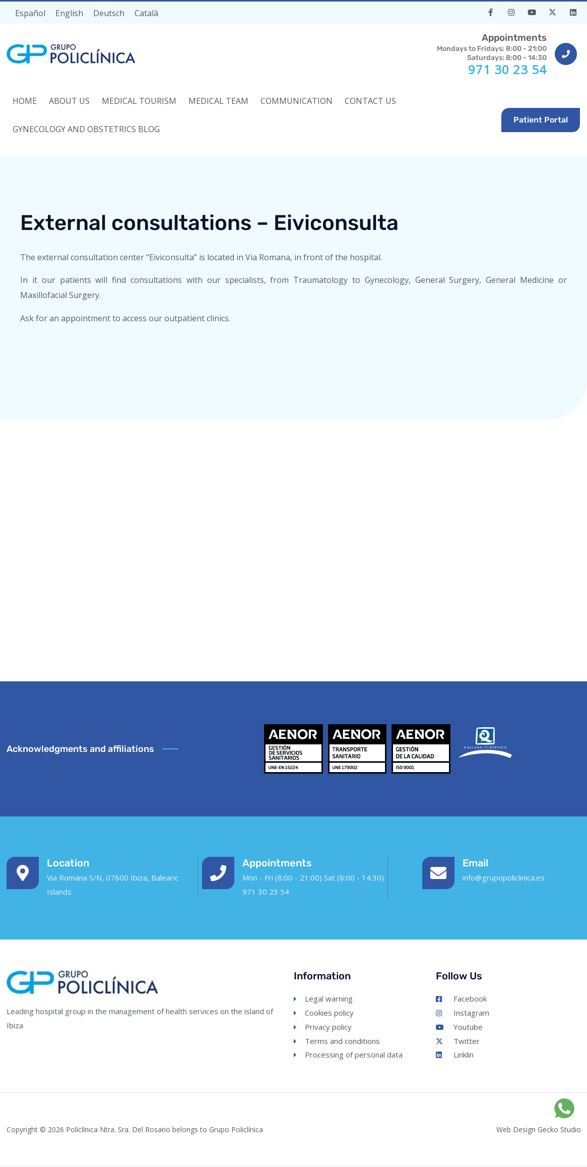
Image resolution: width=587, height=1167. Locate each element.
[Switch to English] (69, 13)
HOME (25, 100)
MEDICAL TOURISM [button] (139, 100)
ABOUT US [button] (69, 100)
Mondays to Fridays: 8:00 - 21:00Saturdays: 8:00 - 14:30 (490, 47)
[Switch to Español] (30, 13)
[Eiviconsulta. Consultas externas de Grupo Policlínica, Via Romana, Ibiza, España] (293, 545)
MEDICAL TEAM (218, 100)
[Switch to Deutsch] (108, 13)
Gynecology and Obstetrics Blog (86, 129)
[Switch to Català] (146, 13)
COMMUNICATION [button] (296, 100)
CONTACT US (370, 100)
